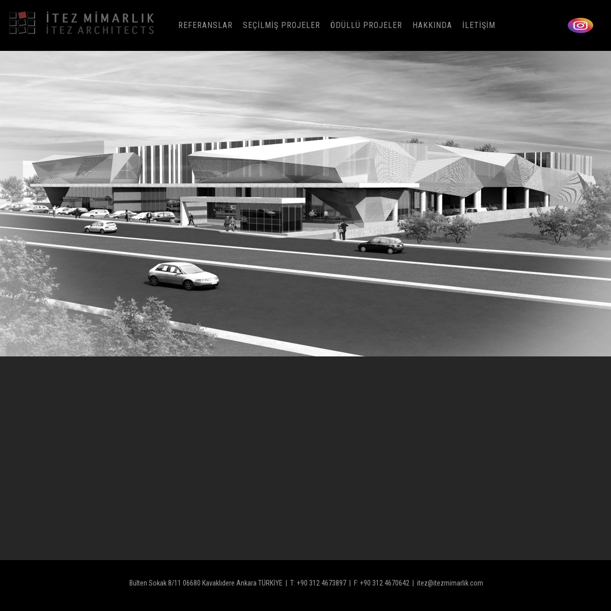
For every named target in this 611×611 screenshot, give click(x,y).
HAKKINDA (432, 25)
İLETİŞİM (478, 25)
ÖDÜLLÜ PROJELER (366, 25)
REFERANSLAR (205, 25)
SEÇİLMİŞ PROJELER (281, 25)
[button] (602, 204)
